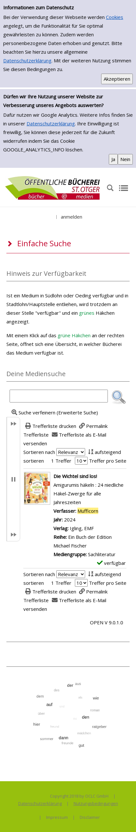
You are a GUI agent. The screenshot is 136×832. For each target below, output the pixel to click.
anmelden (71, 216)
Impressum (57, 817)
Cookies (114, 17)
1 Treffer (61, 460)
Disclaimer (90, 817)
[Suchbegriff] (59, 396)
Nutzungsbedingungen (96, 803)
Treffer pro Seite (107, 460)
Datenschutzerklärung (27, 60)
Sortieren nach (39, 452)
